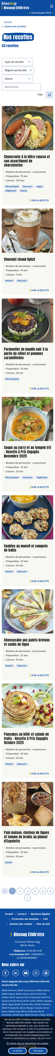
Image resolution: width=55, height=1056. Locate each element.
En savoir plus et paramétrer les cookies (27, 1043)
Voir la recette (40, 200)
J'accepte (38, 1051)
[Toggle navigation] (51, 7)
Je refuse (17, 1051)
